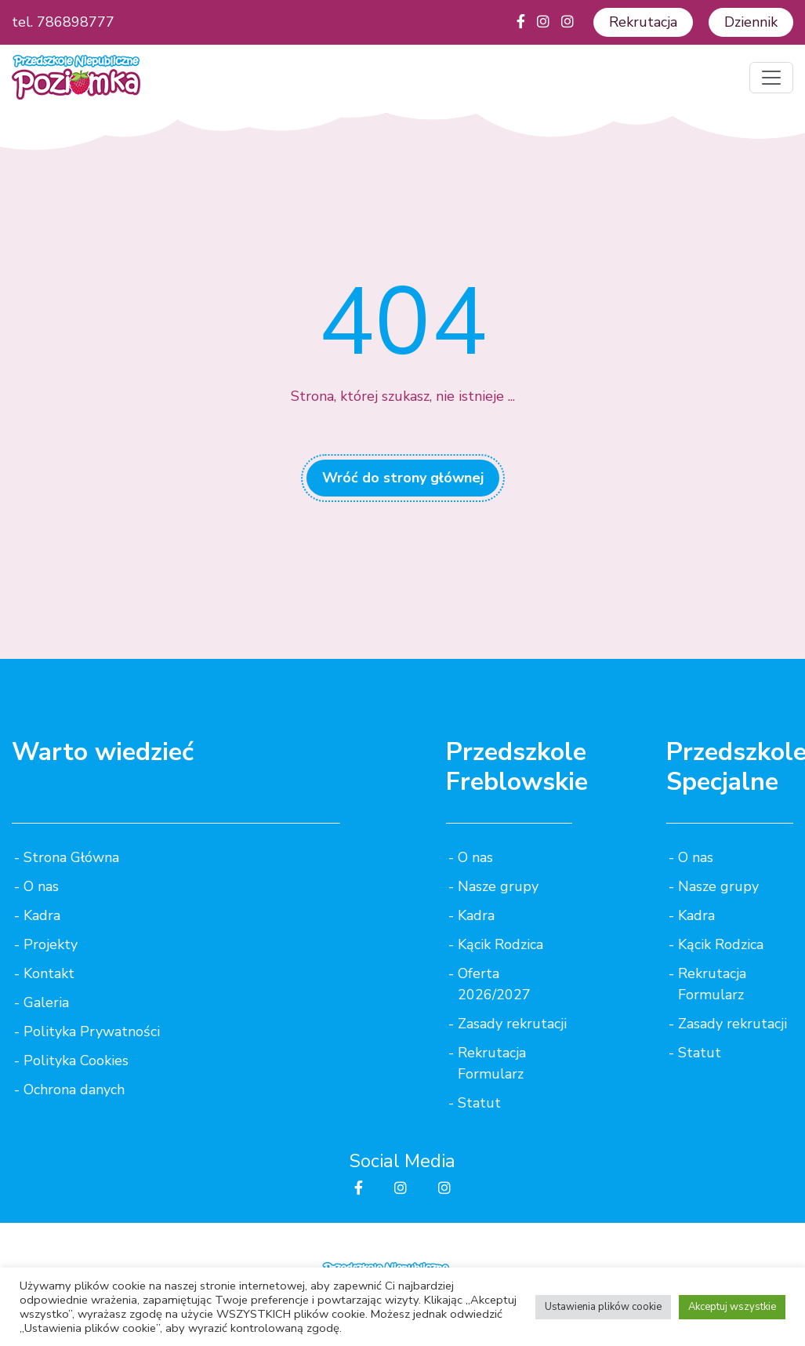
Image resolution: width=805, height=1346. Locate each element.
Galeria (46, 1002)
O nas (41, 886)
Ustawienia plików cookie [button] (603, 1307)
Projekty (51, 944)
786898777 (75, 22)
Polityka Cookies (76, 1060)
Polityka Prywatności (92, 1031)
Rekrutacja (643, 22)
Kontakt (49, 973)
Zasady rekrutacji (512, 1023)
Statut (479, 1102)
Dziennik (751, 22)
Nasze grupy (498, 886)
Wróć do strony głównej (403, 477)
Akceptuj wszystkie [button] (732, 1307)
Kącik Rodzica (500, 944)
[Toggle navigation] (771, 77)
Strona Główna (71, 857)
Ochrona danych (74, 1089)
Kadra (42, 915)
